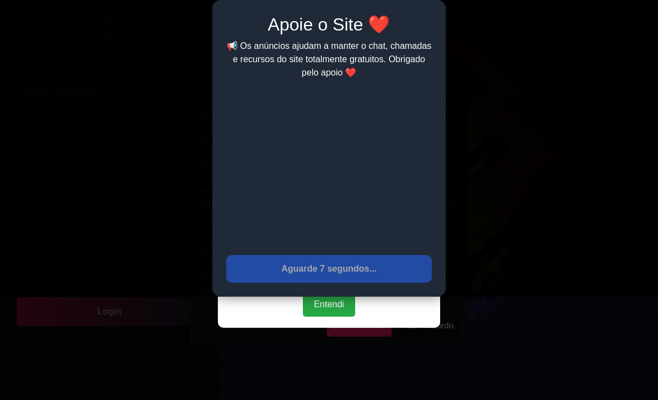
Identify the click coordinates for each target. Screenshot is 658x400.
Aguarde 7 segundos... (329, 268)
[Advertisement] (329, 166)
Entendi (329, 304)
